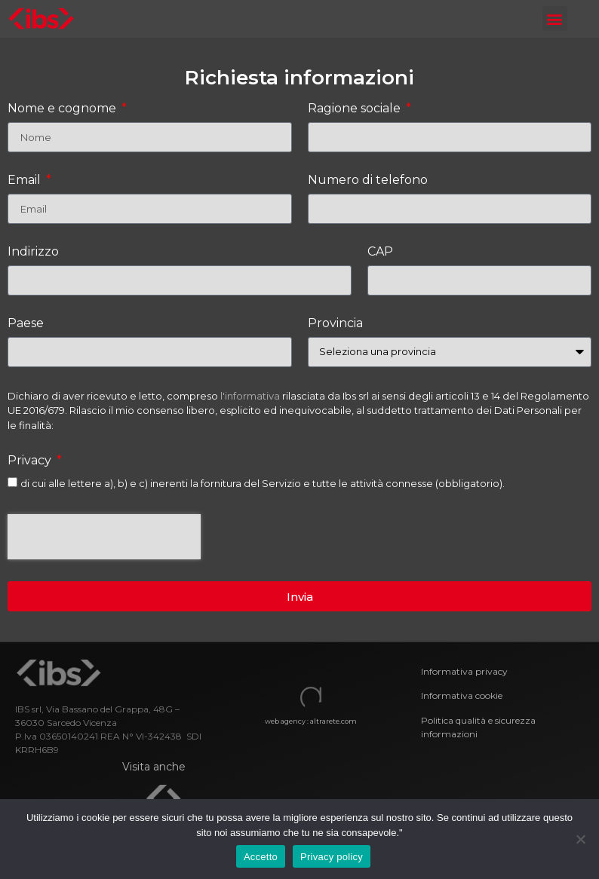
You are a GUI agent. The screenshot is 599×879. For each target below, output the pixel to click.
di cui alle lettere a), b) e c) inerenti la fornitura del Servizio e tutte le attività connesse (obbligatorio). (262, 483)
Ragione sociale (356, 109)
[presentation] (104, 536)
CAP (380, 252)
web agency (285, 721)
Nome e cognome (63, 109)
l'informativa (250, 396)
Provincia (335, 323)
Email (26, 180)
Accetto (261, 856)
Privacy (31, 461)
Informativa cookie (463, 695)
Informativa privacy (464, 671)
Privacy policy (331, 856)
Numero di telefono (368, 180)
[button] (554, 18)
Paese (26, 323)
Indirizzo (33, 252)
